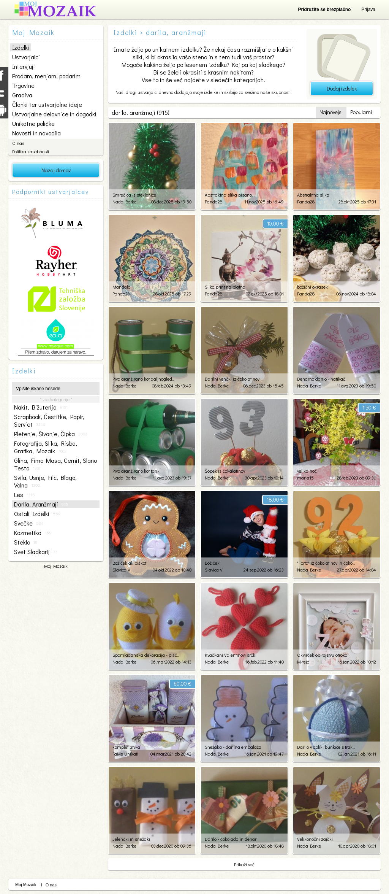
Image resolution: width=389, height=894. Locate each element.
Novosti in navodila (36, 133)
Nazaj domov (56, 170)
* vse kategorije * (56, 399)
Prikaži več (244, 864)
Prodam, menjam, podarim (46, 76)
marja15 (305, 478)
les (24, 495)
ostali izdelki (37, 514)
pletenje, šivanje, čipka (50, 434)
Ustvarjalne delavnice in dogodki (54, 114)
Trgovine (23, 85)
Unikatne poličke (33, 123)
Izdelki (20, 47)
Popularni (361, 112)
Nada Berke (124, 201)
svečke (28, 523)
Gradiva (22, 95)
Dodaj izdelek (342, 88)
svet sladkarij (35, 552)
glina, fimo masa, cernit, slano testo (55, 464)
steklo (25, 542)
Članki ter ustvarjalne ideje (47, 104)
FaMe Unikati (125, 754)
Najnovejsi (331, 112)
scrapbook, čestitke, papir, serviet (49, 420)
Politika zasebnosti (30, 151)
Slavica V (121, 570)
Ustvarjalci (26, 57)
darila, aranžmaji (41, 504)
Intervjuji (23, 66)
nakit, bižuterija (41, 407)
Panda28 (213, 201)
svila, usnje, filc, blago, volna (45, 481)
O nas (18, 143)
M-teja (303, 662)
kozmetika (32, 533)
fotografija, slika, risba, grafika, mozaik (45, 447)
